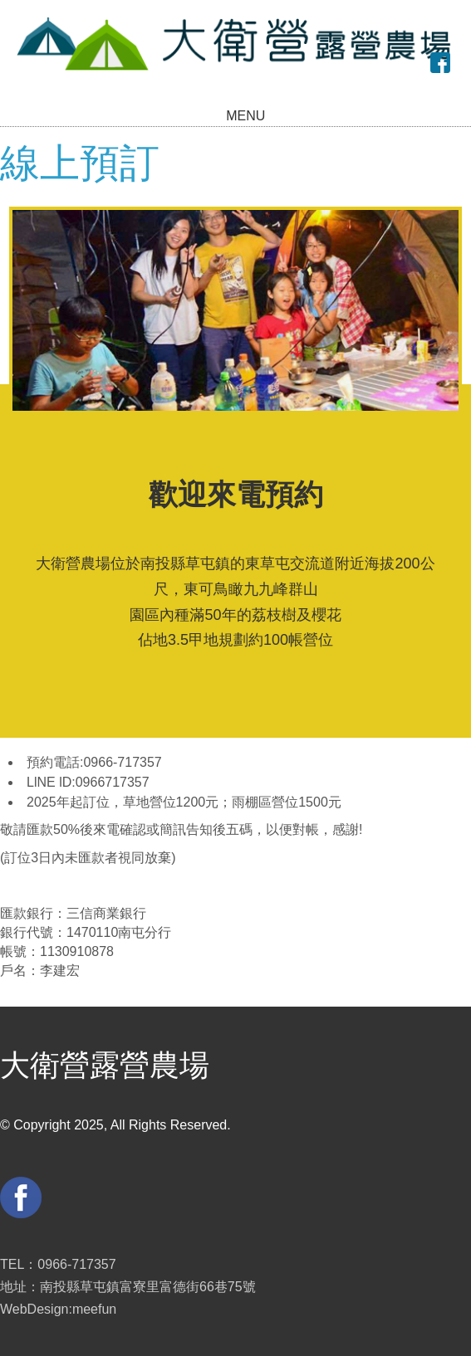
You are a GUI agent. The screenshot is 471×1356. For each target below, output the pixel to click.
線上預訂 (79, 163)
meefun (94, 1309)
